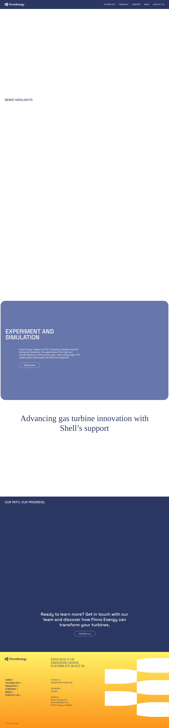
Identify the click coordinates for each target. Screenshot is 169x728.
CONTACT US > (13, 697)
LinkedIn (55, 690)
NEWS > (9, 694)
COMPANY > (11, 691)
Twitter (54, 693)
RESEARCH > (12, 688)
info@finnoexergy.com (62, 684)
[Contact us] (85, 635)
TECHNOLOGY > (13, 685)
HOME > (9, 682)
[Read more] (50, 70)
